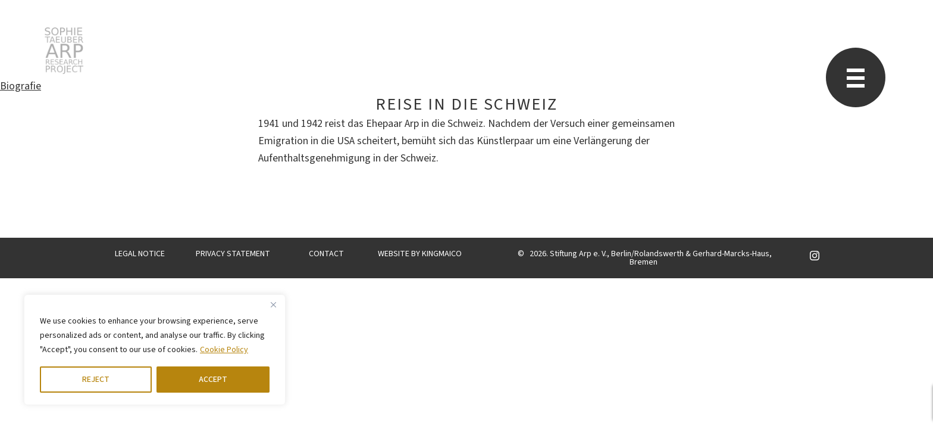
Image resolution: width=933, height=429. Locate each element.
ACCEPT (213, 380)
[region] (155, 349)
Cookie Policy (224, 350)
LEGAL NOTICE (140, 254)
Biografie (20, 86)
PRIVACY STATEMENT (233, 254)
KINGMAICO (442, 254)
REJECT (95, 380)
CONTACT (326, 254)
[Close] (273, 304)
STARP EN (64, 50)
